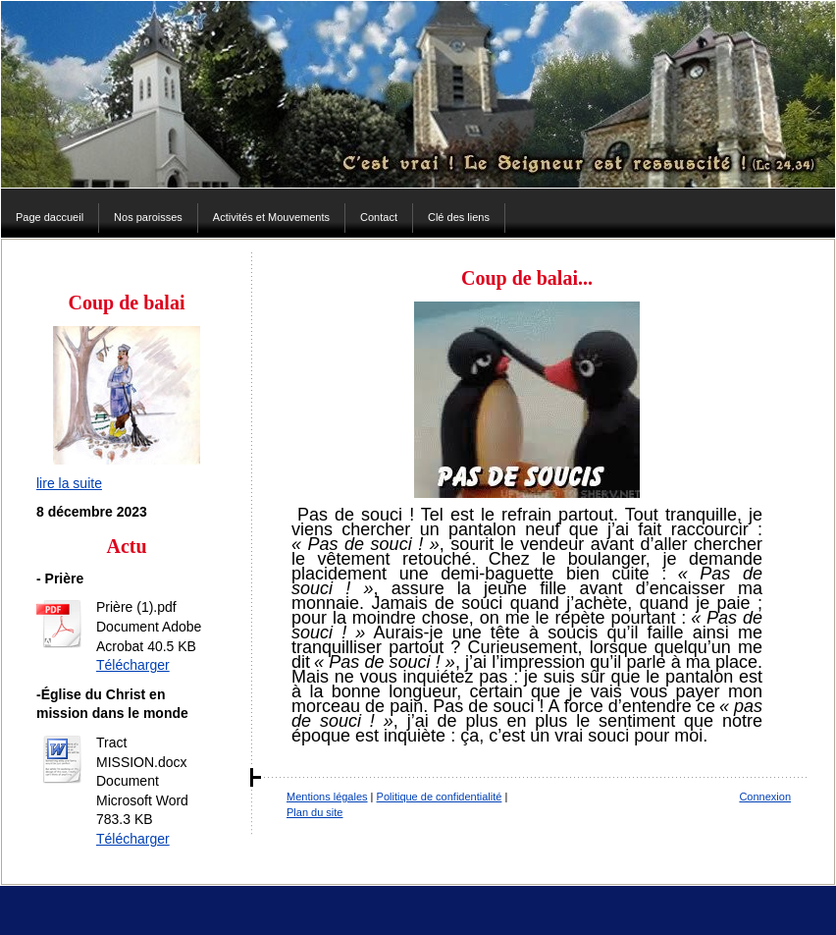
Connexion (765, 796)
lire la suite (69, 483)
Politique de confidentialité (439, 796)
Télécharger (133, 665)
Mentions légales (327, 796)
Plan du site (314, 812)
